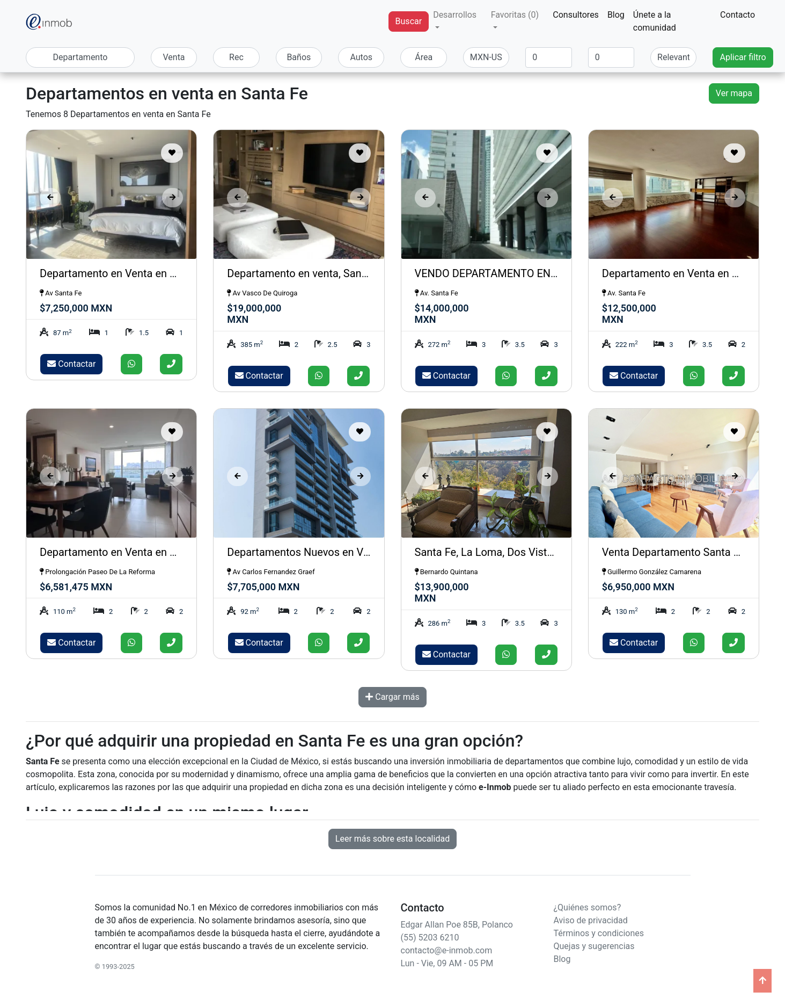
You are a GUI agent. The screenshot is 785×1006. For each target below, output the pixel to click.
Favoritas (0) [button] (515, 15)
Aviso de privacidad (591, 920)
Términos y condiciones (599, 933)
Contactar (71, 364)
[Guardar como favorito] (171, 153)
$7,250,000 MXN (76, 308)
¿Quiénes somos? (587, 907)
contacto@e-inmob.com (447, 950)
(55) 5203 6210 (430, 937)
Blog (616, 15)
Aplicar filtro (743, 57)
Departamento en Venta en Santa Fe (125, 273)
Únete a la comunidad (654, 21)
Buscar (408, 21)
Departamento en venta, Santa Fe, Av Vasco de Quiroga (357, 273)
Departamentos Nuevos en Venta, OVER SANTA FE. (348, 552)
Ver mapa (734, 93)
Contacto (737, 15)
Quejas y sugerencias (594, 946)
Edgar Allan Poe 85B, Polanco (457, 925)
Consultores (576, 15)
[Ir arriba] (762, 981)
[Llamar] (171, 364)
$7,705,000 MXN (263, 586)
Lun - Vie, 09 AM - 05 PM (447, 963)
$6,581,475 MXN (76, 586)
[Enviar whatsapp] (131, 364)
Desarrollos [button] (454, 15)
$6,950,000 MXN (638, 586)
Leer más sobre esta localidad (392, 839)
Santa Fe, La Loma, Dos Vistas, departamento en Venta (545, 552)
